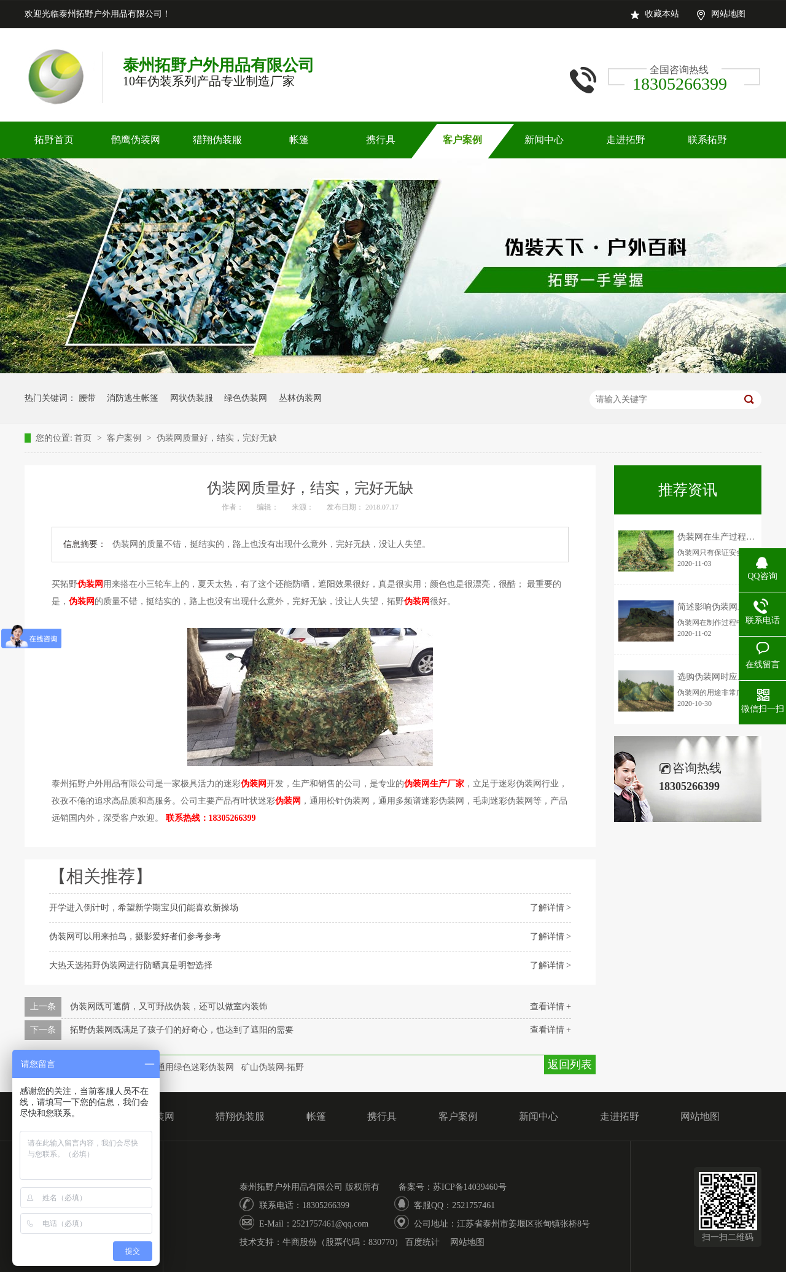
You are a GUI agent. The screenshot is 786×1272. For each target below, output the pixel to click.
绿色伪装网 (245, 398)
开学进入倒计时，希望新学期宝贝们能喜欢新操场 (143, 907)
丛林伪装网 (300, 398)
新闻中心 (544, 139)
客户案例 (462, 139)
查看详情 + (550, 1006)
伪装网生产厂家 (434, 783)
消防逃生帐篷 (132, 398)
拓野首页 (54, 139)
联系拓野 (707, 139)
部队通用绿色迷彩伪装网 (186, 1067)
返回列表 (570, 1064)
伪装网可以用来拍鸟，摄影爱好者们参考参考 (135, 936)
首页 (84, 438)
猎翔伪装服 (217, 139)
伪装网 (90, 584)
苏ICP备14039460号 (470, 1187)
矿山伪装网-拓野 (273, 1067)
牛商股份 (299, 1242)
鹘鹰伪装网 (135, 139)
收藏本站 (662, 13)
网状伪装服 (191, 398)
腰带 (87, 398)
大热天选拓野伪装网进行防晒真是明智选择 (130, 965)
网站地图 (728, 13)
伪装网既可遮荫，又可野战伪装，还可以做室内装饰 (169, 1006)
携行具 (380, 139)
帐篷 (299, 139)
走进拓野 (625, 139)
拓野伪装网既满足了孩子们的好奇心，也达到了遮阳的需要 (182, 1029)
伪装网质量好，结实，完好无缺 (217, 438)
